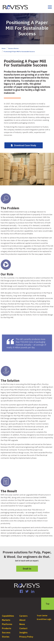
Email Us (27, 568)
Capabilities (8, 616)
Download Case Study (25, 145)
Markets (6, 620)
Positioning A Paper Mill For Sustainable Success (19, 51)
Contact (23, 628)
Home (4, 48)
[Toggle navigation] (50, 7)
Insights (23, 632)
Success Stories (13, 48)
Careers (23, 616)
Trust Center (42, 615)
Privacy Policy (26, 636)
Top (47, 603)
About (22, 620)
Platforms (7, 624)
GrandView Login (44, 619)
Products (6, 628)
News (22, 624)
